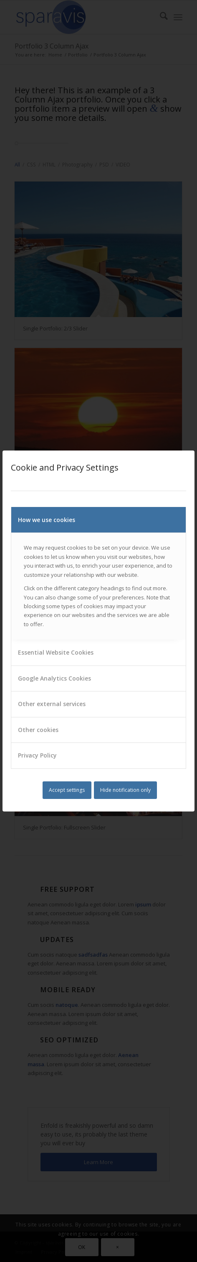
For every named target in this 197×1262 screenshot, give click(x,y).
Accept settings (67, 790)
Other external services (52, 704)
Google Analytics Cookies (54, 678)
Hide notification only (125, 790)
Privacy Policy (37, 755)
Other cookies (38, 730)
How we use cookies (46, 520)
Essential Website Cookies (55, 652)
